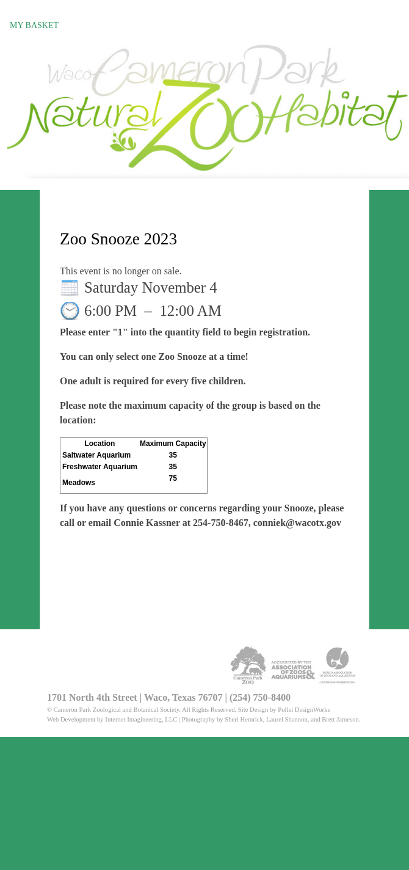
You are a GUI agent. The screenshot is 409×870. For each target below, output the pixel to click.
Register (31, 10)
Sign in (78, 10)
